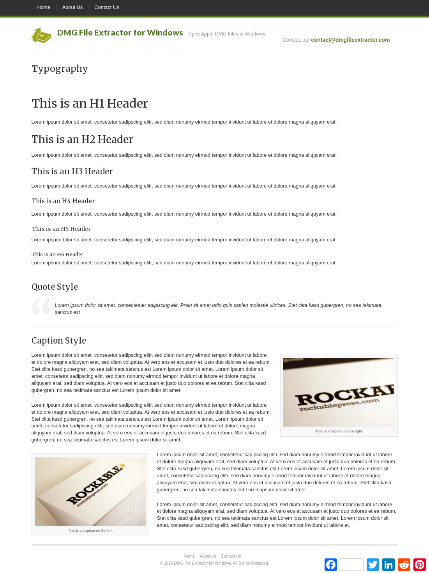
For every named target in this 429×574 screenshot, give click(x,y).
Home (44, 7)
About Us (72, 7)
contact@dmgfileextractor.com (350, 40)
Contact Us (106, 7)
